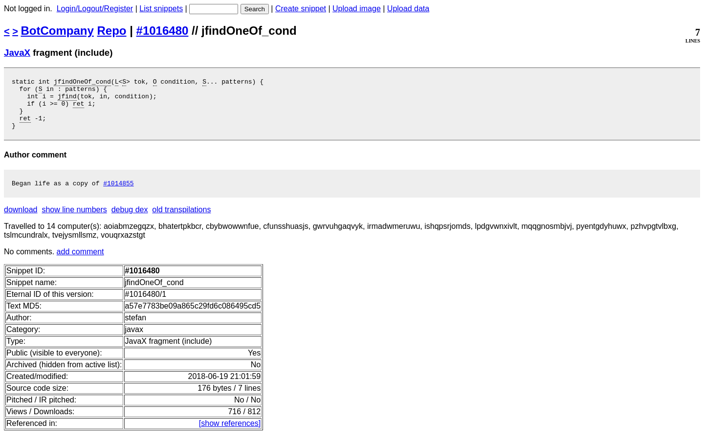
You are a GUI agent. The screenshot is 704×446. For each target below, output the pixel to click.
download (21, 221)
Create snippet (300, 8)
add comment (80, 263)
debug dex (129, 221)
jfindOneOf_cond (82, 82)
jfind (67, 100)
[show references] (230, 435)
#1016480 (162, 30)
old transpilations (181, 221)
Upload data (408, 8)
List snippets (161, 8)
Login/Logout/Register (95, 8)
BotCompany (57, 30)
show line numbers (74, 221)
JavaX (17, 52)
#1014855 (118, 194)
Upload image (356, 8)
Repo (112, 30)
